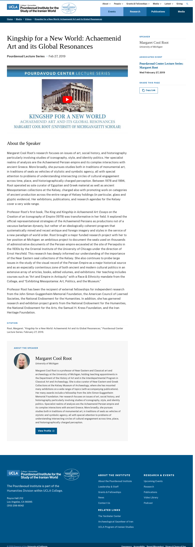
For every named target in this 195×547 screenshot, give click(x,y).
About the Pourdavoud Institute (115, 481)
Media (157, 3)
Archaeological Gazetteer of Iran (115, 521)
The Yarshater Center (109, 516)
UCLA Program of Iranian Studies (116, 527)
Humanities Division (20, 490)
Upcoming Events (153, 481)
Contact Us (104, 503)
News (101, 497)
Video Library (151, 497)
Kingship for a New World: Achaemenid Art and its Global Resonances (68, 19)
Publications (158, 11)
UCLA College (52, 490)
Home (10, 19)
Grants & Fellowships (138, 3)
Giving (179, 4)
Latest (169, 3)
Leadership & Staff (108, 486)
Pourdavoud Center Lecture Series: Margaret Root (161, 65)
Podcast (148, 503)
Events (112, 11)
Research (135, 11)
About (106, 3)
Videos (28, 19)
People (119, 3)
